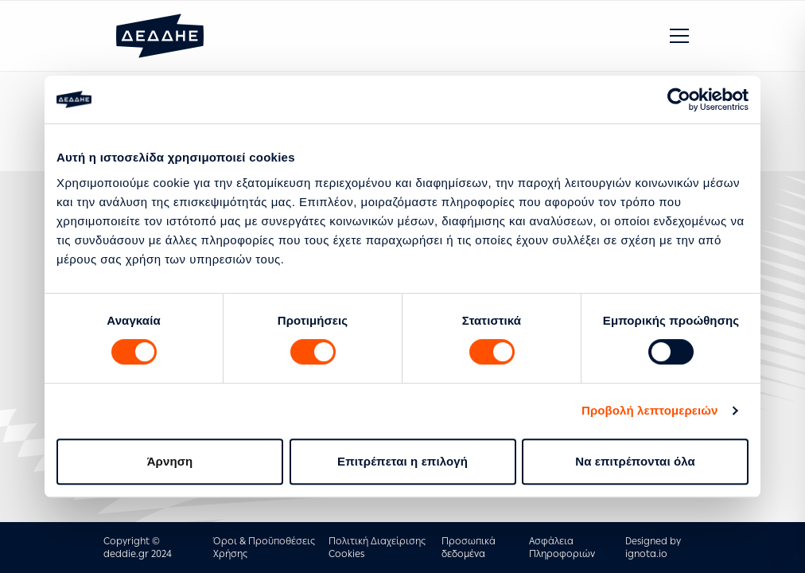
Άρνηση (170, 461)
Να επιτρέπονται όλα (635, 461)
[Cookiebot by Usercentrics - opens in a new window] (679, 99)
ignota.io (646, 553)
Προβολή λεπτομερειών (649, 410)
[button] (679, 36)
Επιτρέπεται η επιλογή (402, 461)
